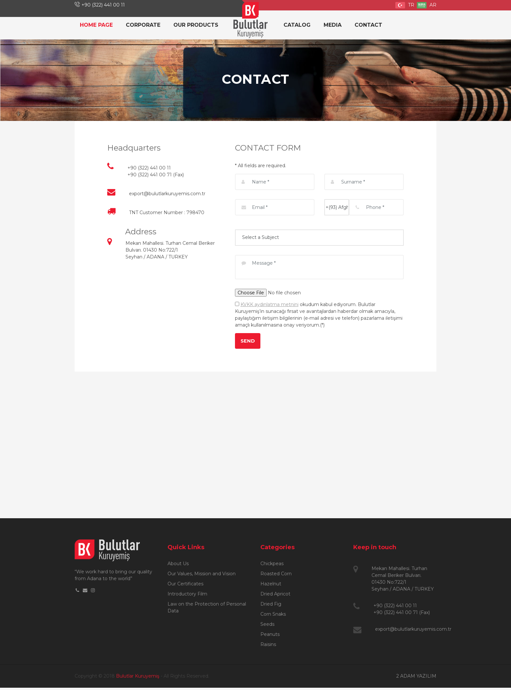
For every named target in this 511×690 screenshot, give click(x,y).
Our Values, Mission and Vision (202, 576)
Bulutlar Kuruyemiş (137, 678)
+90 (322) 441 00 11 (103, 5)
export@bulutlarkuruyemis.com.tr (167, 194)
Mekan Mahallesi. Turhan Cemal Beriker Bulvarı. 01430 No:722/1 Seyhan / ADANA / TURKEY (170, 250)
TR (404, 5)
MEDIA (333, 25)
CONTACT (368, 25)
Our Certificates (185, 586)
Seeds (267, 626)
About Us (178, 566)
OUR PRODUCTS (195, 25)
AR (426, 5)
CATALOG (297, 25)
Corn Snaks (273, 616)
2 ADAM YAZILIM (416, 678)
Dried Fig (270, 606)
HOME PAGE (96, 25)
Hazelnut (270, 586)
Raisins (268, 647)
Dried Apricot (275, 596)
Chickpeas (272, 566)
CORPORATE (143, 25)
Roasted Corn (276, 576)
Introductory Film (187, 596)
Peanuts (270, 636)
